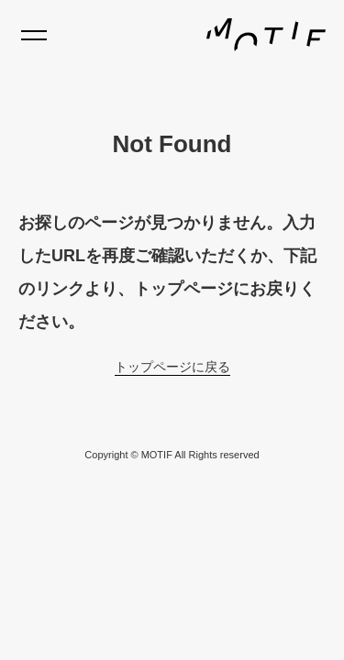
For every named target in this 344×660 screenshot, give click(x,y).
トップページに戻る (172, 366)
